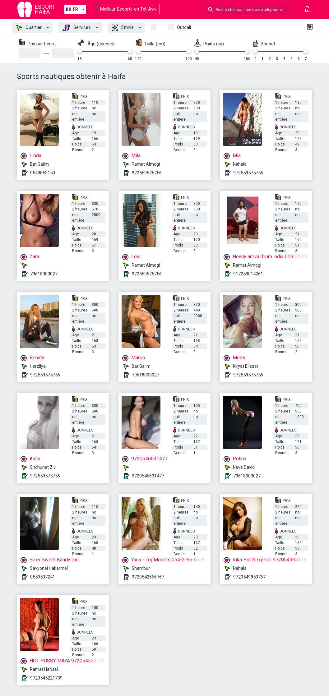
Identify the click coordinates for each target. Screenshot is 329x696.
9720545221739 (46, 678)
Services (77, 28)
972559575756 (147, 173)
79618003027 (44, 274)
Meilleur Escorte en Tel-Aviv (128, 9)
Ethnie (123, 28)
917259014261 (248, 274)
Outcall (184, 27)
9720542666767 (148, 577)
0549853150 (42, 173)
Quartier (29, 28)
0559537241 (42, 577)
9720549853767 (249, 577)
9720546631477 (148, 476)
